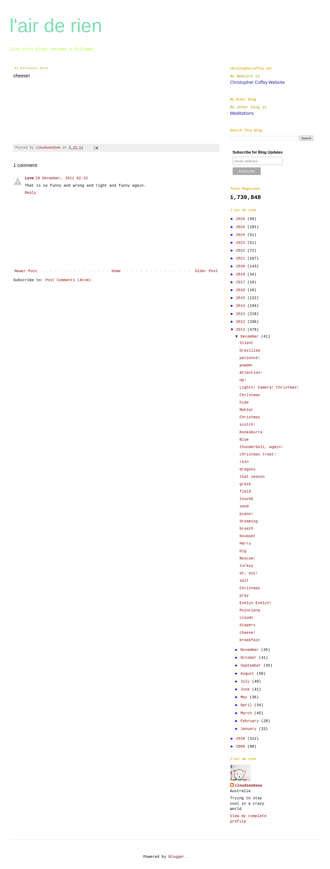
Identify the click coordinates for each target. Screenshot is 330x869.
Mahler (246, 410)
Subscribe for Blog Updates (258, 152)
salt (244, 581)
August (248, 674)
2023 (241, 243)
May (245, 697)
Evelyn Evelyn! (255, 603)
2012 (241, 322)
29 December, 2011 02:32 (61, 178)
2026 (241, 219)
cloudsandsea (248, 786)
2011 (241, 330)
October (249, 658)
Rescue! (247, 558)
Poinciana (250, 610)
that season (252, 477)
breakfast (250, 640)
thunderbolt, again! (261, 447)
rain (244, 462)
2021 (241, 258)
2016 (241, 290)
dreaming (249, 521)
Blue (244, 440)
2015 (241, 298)
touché (246, 499)
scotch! (247, 425)
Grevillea (250, 351)
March (247, 713)
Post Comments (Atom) (68, 280)
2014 (241, 306)
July (246, 681)
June (246, 689)
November (250, 650)
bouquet (247, 536)
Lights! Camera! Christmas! (269, 387)
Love (29, 178)
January (249, 729)
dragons (247, 469)
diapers (247, 625)
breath (246, 529)
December (250, 337)
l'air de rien (56, 25)
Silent (246, 343)
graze (245, 484)
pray (244, 596)
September (251, 666)
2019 (241, 274)
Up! (243, 380)
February (250, 721)
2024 (241, 235)
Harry (245, 543)
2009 (241, 746)
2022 (241, 251)
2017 (241, 282)
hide (244, 402)
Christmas (250, 395)
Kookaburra (251, 432)
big (243, 551)
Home (116, 271)
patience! (250, 358)
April (247, 705)
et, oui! (249, 573)
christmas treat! (258, 454)
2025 (241, 227)
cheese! (247, 633)
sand (244, 506)
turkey (246, 566)
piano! (246, 514)
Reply (30, 193)
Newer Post (26, 271)
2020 (241, 266)
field (245, 491)
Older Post (206, 271)
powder (246, 365)
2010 (241, 739)
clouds (246, 618)
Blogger (176, 857)
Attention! (251, 373)
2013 (241, 314)
